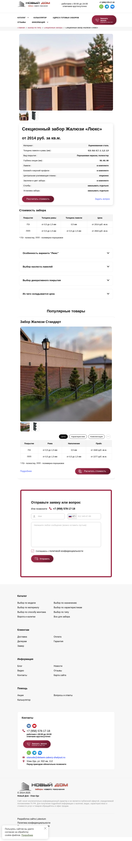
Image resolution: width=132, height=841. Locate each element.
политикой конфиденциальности (66, 555)
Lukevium (41, 823)
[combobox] (72, 516)
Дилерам (22, 645)
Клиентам (23, 633)
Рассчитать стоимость (38, 199)
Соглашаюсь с (59, 555)
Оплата (57, 640)
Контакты (22, 679)
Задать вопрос (102, 199)
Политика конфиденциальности (33, 827)
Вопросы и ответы (63, 699)
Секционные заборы (53, 27)
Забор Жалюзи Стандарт (40, 322)
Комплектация (96, 437)
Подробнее (27, 835)
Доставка (22, 640)
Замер (20, 650)
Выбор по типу (34, 27)
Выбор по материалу (28, 611)
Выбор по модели (26, 607)
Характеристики (78, 437)
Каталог (21, 18)
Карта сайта (60, 679)
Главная (21, 27)
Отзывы (21, 22)
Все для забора (62, 620)
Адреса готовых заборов (66, 18)
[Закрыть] (45, 828)
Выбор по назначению (65, 607)
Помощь (22, 692)
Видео (20, 674)
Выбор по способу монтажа (31, 616)
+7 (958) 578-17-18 (106, 2)
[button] (21, 311)
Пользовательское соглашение (33, 830)
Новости (58, 670)
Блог (19, 670)
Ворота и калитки (26, 620)
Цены (63, 437)
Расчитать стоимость (95, 471)
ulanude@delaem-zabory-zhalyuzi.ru (46, 761)
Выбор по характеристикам (68, 611)
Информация (38, 22)
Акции (20, 699)
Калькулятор (40, 18)
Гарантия (58, 645)
